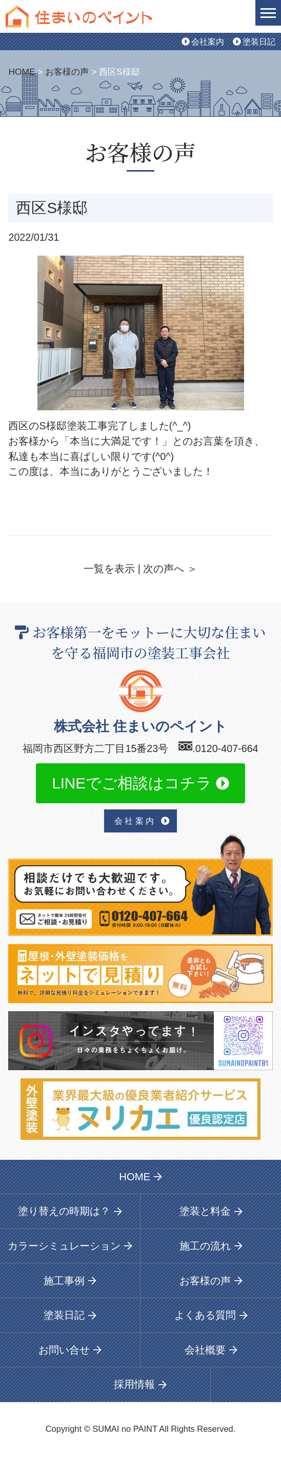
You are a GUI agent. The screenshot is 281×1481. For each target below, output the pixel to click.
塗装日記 (254, 41)
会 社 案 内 (142, 821)
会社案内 (203, 41)
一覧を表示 (109, 568)
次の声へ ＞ (170, 568)
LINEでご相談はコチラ (140, 783)
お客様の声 (67, 72)
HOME (21, 72)
